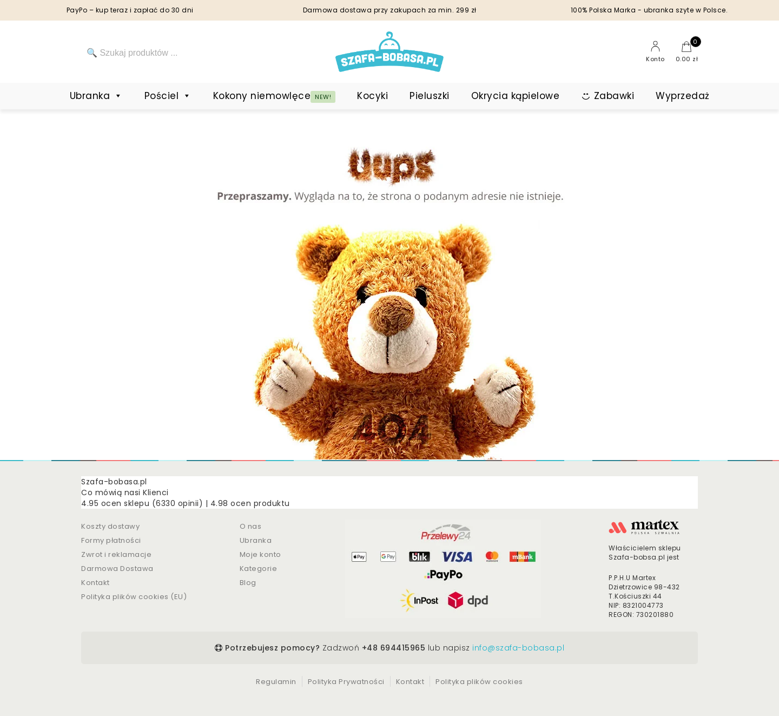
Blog (248, 582)
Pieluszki (430, 95)
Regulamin (276, 681)
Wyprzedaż (683, 95)
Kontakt (95, 582)
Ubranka (96, 96)
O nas (251, 526)
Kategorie (259, 568)
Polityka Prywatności (346, 681)
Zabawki (614, 95)
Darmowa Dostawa (117, 568)
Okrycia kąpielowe (515, 95)
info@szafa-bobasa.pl (518, 647)
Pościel (168, 96)
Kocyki (372, 95)
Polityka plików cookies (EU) (134, 597)
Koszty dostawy (110, 526)
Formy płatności (111, 540)
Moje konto (260, 554)
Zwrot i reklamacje (116, 554)
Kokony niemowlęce (274, 96)
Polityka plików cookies (479, 681)
